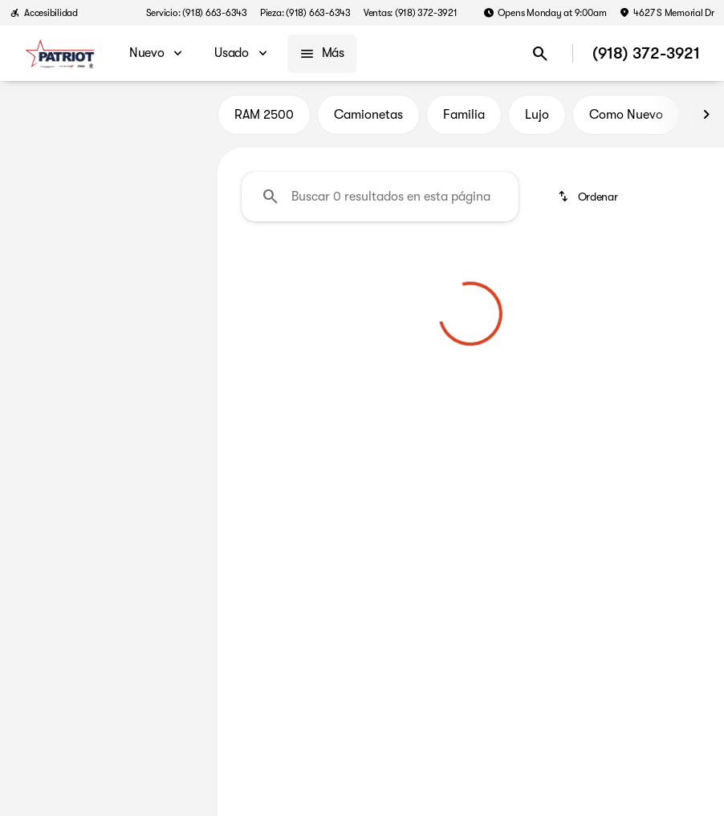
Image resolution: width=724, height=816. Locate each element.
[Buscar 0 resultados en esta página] (380, 201)
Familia (464, 119)
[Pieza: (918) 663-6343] (305, 12)
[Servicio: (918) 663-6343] (196, 12)
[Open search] (540, 54)
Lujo (537, 119)
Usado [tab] (174, 119)
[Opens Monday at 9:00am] (545, 12)
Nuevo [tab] (43, 119)
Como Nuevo (626, 119)
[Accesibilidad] (43, 12)
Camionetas (368, 119)
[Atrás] (160, 166)
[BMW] (38, 198)
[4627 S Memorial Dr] (667, 12)
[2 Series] (95, 198)
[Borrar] (150, 460)
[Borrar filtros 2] (314, 373)
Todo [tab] (108, 119)
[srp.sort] (589, 201)
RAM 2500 (264, 119)
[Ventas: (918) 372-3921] (410, 12)
